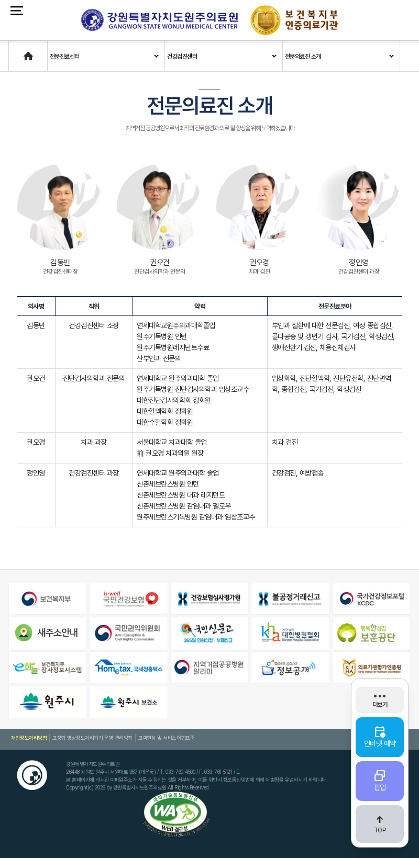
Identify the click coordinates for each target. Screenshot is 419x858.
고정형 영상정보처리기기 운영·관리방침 (92, 738)
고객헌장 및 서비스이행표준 (166, 738)
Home (17, 51)
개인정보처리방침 (29, 738)
